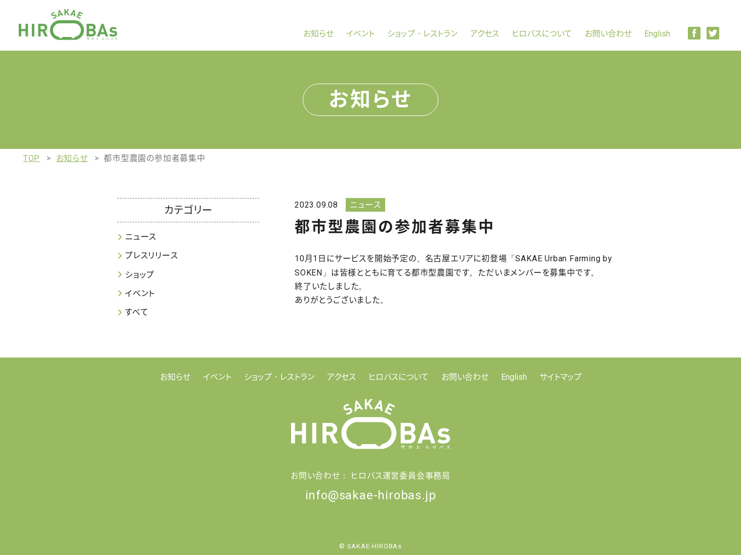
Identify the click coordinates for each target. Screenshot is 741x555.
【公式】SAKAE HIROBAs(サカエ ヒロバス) (68, 24)
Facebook (694, 33)
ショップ (139, 275)
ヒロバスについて (542, 33)
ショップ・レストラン (422, 33)
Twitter (713, 33)
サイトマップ (561, 377)
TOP (31, 158)
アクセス (484, 33)
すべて (136, 312)
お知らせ (318, 33)
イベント (360, 33)
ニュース (140, 237)
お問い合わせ (608, 33)
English (657, 33)
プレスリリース (151, 255)
